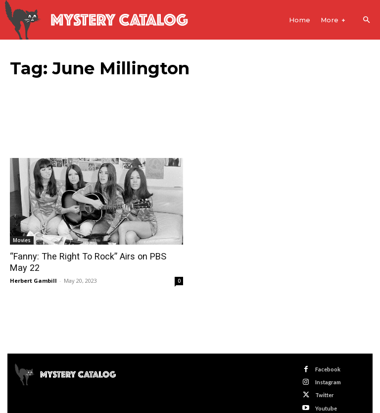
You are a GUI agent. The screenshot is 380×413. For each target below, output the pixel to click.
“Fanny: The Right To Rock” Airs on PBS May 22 (96, 256)
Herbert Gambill (33, 268)
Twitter (324, 383)
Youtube (326, 396)
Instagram (328, 370)
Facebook (327, 357)
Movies (22, 240)
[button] (366, 20)
